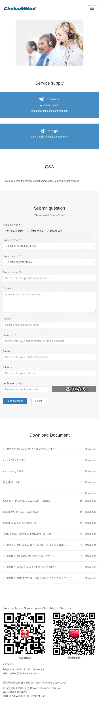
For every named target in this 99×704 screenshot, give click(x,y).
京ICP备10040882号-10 (16, 696)
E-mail (6, 351)
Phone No (9, 335)
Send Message (15, 400)
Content (8, 288)
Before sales (15, 231)
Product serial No (12, 272)
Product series (12, 240)
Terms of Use (37, 696)
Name (7, 319)
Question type (11, 224)
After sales (35, 231)
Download (89, 449)
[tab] (49, 181)
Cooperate (54, 231)
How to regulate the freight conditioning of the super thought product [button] (41, 181)
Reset (38, 400)
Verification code (13, 383)
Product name (11, 256)
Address (7, 367)
